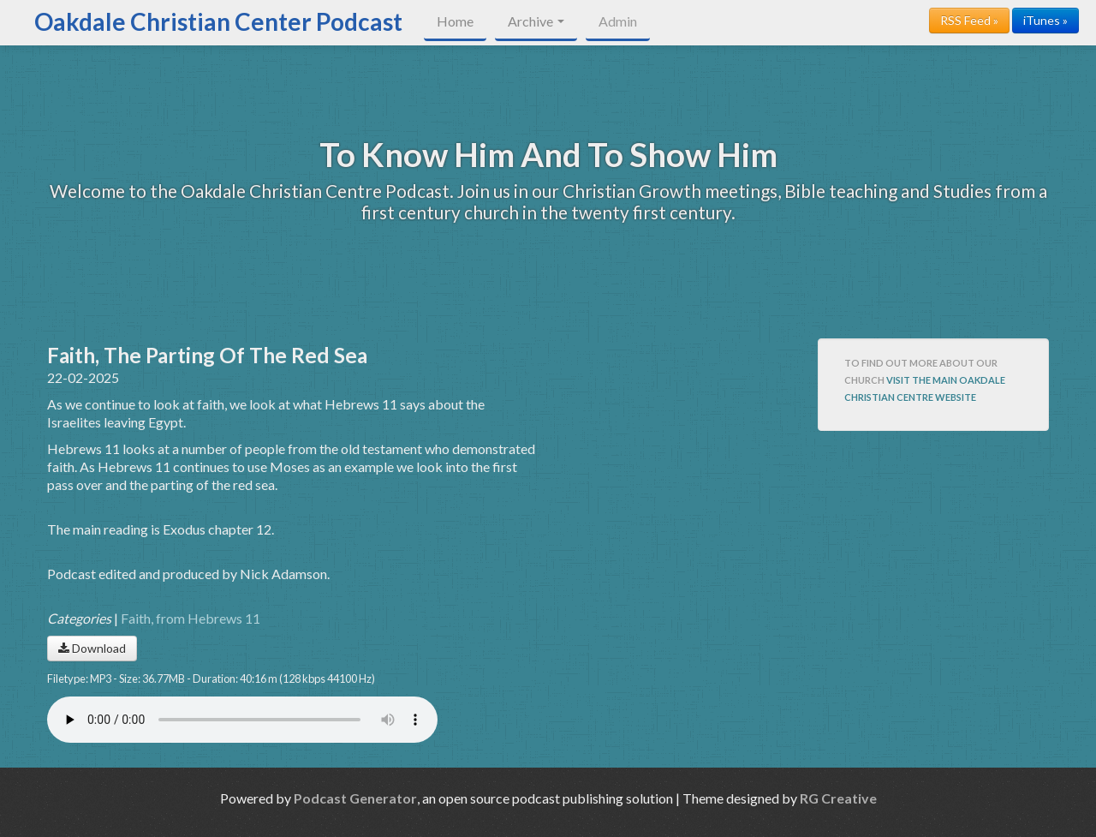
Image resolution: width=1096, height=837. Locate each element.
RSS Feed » (969, 20)
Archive (536, 21)
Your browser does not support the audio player (242, 720)
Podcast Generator (355, 798)
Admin (618, 21)
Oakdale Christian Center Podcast (218, 21)
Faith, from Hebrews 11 (190, 618)
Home (455, 21)
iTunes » (1045, 20)
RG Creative (838, 798)
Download (92, 648)
